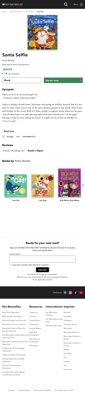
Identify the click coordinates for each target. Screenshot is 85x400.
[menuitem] (15, 313)
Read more (9, 131)
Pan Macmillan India (54, 326)
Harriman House (70, 324)
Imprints (69, 306)
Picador (67, 361)
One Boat (67, 353)
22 (10, 73)
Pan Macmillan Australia (51, 313)
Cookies (11, 390)
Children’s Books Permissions (14, 355)
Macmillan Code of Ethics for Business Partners (13, 329)
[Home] (12, 4)
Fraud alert (33, 345)
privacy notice (27, 277)
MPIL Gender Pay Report (12, 316)
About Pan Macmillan (10, 312)
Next (83, 185)
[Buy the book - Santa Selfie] (63, 80)
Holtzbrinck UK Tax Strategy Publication (13, 349)
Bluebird (67, 312)
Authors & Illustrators (16, 11)
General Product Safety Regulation (11, 366)
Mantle (66, 349)
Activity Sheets (35, 328)
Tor (65, 365)
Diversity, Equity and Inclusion (14, 320)
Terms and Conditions (42, 390)
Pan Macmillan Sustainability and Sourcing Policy (15, 336)
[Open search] (66, 4)
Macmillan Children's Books (72, 337)
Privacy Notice (24, 390)
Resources (35, 306)
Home (4, 11)
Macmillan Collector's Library (72, 344)
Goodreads (15, 73)
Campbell (67, 316)
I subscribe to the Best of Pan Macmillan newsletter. (29, 265)
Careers (32, 316)
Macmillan (68, 328)
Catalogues (34, 324)
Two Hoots (68, 369)
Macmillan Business (71, 332)
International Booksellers (34, 340)
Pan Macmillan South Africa (54, 320)
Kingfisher (68, 320)
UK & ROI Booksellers (34, 333)
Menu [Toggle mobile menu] (78, 4)
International (54, 306)
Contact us (33, 312)
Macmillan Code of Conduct (13, 324)
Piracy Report (34, 320)
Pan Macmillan (11, 306)
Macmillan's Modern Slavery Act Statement (15, 342)
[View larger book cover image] (42, 32)
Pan (65, 357)
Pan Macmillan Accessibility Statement (13, 360)
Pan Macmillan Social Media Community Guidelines (13, 373)
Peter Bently (29, 11)
